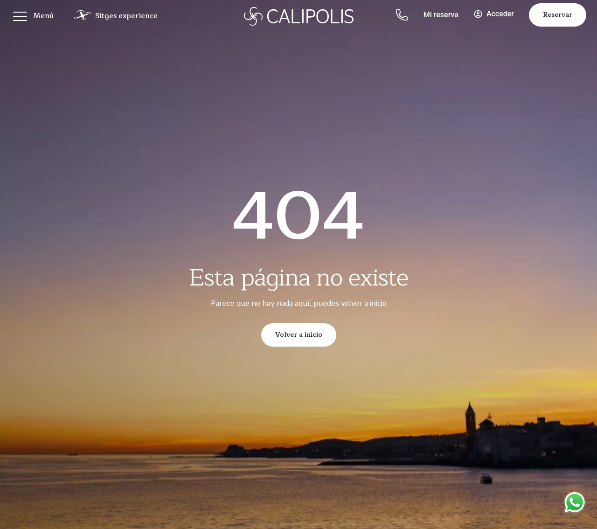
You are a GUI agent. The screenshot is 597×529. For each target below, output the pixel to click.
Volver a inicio (298, 334)
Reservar (557, 14)
